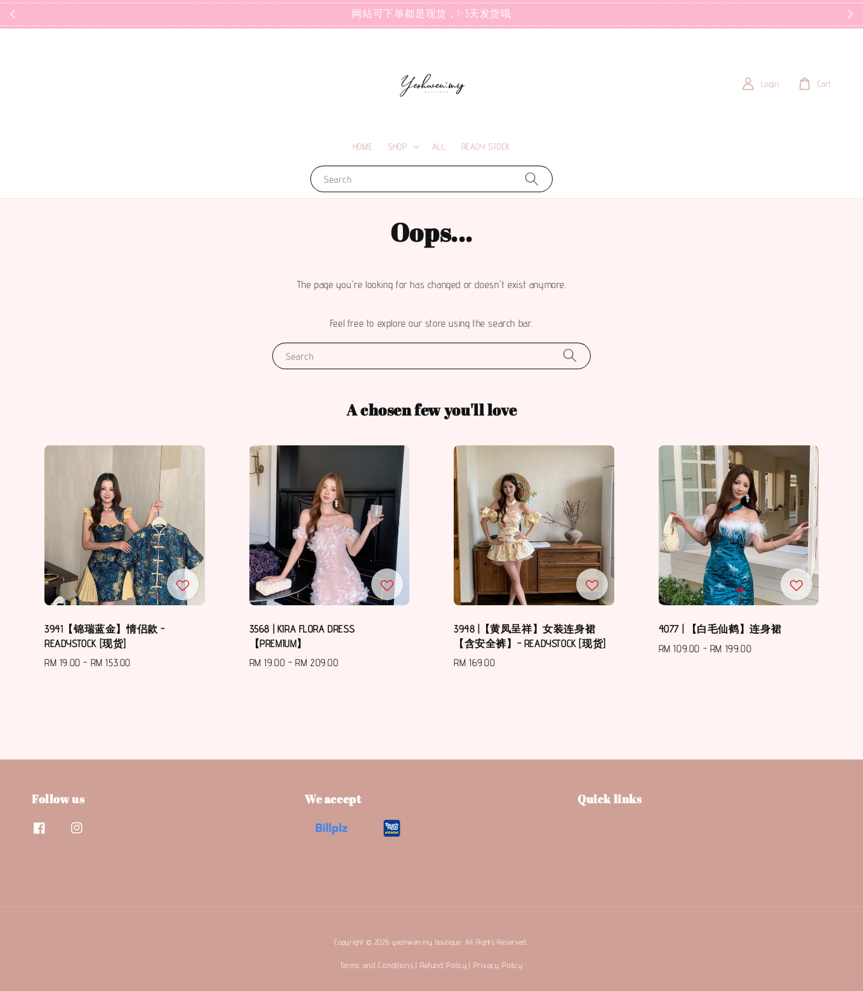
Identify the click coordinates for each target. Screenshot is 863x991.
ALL (439, 146)
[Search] (531, 178)
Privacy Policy (498, 965)
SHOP (397, 146)
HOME (362, 146)
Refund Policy (443, 965)
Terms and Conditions (376, 965)
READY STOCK (486, 146)
